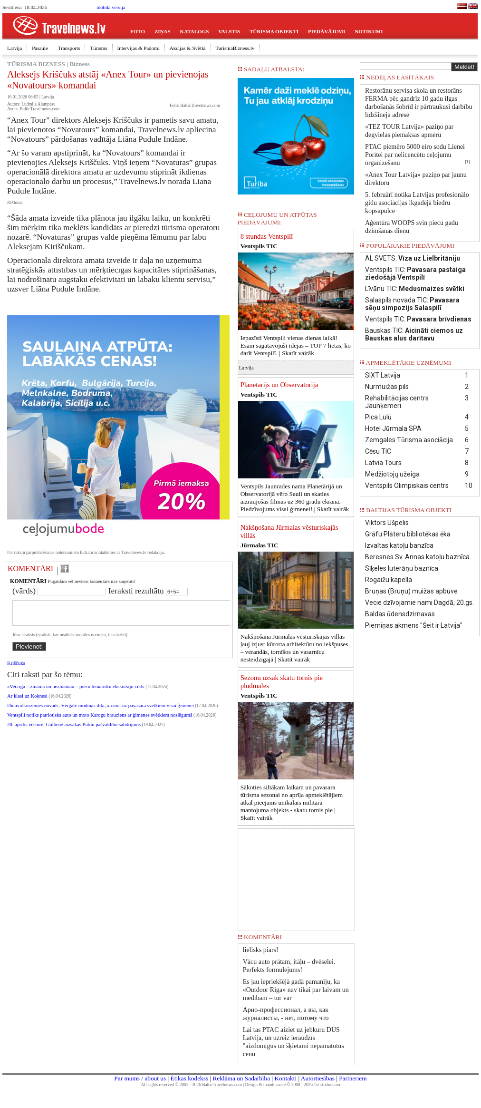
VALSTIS (229, 31)
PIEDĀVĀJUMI (326, 31)
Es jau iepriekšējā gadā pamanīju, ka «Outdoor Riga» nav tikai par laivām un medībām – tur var (296, 989)
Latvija (14, 48)
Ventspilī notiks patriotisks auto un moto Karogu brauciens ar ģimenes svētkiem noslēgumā (99, 720)
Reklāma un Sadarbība (241, 1078)
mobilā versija (110, 7)
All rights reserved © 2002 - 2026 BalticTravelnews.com (191, 1084)
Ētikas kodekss (190, 1078)
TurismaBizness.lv (235, 48)
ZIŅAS (162, 31)
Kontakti (285, 1078)
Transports (69, 48)
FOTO (137, 31)
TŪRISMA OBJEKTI (274, 31)
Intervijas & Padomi (138, 48)
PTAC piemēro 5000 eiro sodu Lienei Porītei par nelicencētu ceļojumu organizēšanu (415, 154)
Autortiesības (318, 1078)
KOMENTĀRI (30, 568)
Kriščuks (16, 668)
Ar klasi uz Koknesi (27, 701)
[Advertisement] (296, 876)
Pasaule (40, 48)
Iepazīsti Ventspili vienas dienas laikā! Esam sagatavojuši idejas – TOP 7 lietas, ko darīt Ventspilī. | (295, 345)
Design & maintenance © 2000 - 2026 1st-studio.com (292, 1084)
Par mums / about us (140, 1078)
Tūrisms (98, 48)
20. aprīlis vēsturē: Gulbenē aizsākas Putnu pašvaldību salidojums (74, 730)
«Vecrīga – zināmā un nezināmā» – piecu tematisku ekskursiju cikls (76, 692)
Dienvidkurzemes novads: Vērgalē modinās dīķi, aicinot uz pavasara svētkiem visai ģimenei (100, 711)
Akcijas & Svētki (188, 48)
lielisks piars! (261, 949)
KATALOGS (194, 31)
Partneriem (352, 1078)
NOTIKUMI (369, 31)
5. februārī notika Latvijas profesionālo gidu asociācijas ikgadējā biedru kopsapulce (417, 202)
